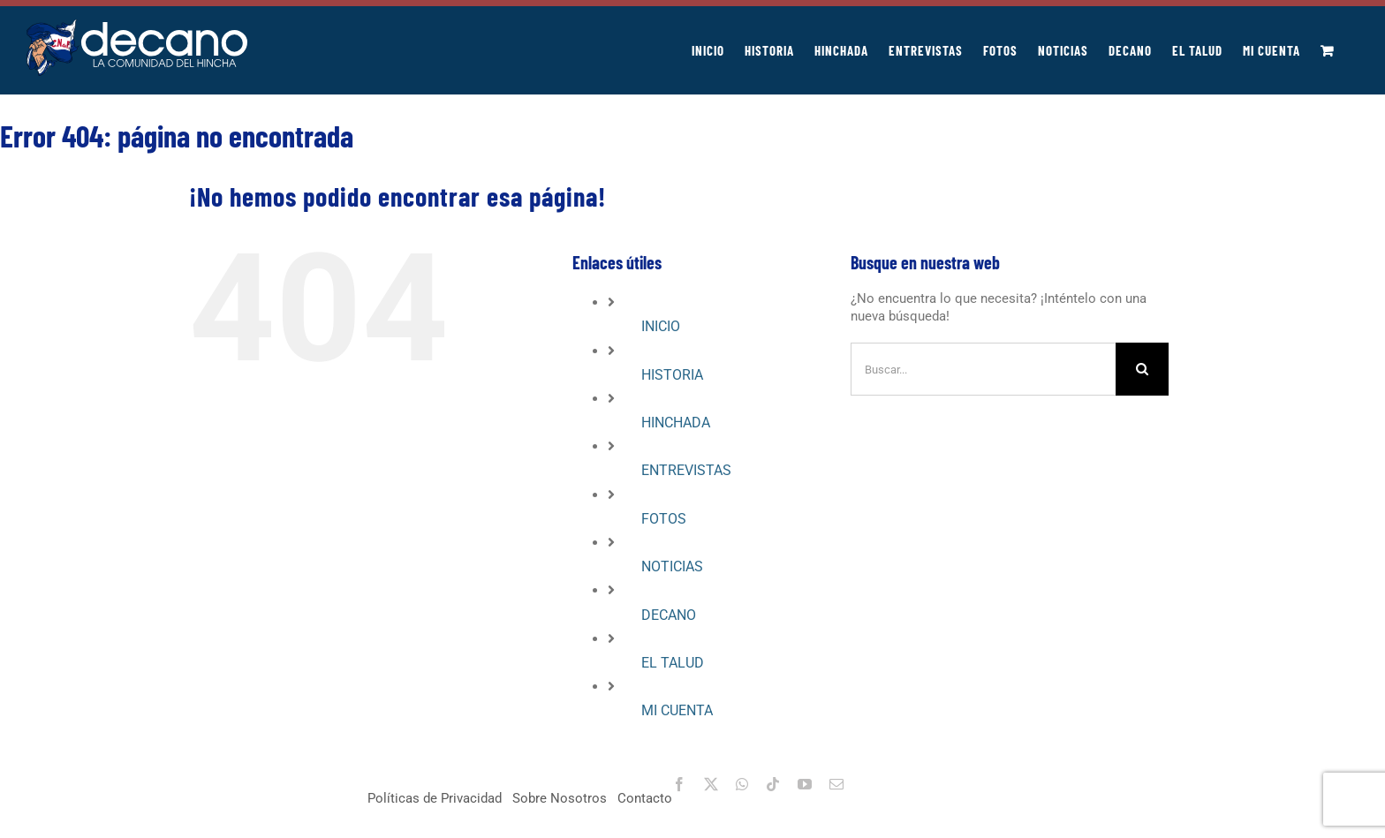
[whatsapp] (742, 784)
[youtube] (805, 784)
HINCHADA (675, 422)
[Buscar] (1142, 369)
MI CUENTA (677, 710)
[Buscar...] (983, 369)
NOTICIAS (672, 566)
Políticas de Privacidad (434, 798)
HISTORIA (672, 374)
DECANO (668, 615)
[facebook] (679, 784)
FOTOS (663, 518)
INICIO (660, 326)
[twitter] (711, 784)
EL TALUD (672, 662)
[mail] (836, 784)
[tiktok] (773, 784)
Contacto (644, 798)
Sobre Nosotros (559, 798)
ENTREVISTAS (686, 470)
